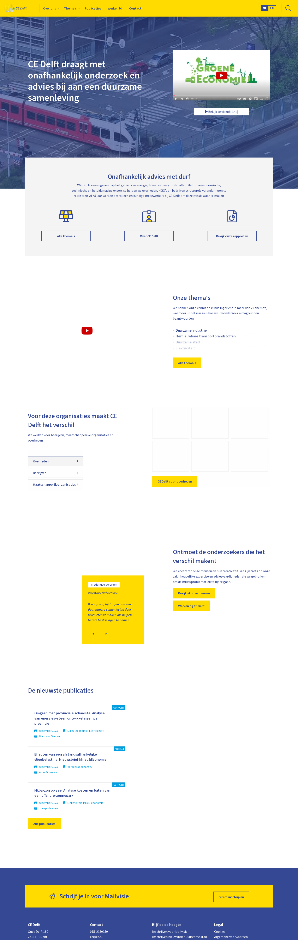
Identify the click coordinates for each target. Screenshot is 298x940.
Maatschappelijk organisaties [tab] (55, 484)
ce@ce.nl (96, 935)
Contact (135, 8)
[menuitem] (50, 8)
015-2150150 (99, 930)
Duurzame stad (188, 342)
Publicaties (93, 8)
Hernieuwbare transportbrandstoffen (206, 336)
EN (272, 8)
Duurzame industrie (191, 330)
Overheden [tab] (55, 461)
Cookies (219, 930)
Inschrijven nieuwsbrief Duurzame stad (179, 935)
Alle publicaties (44, 824)
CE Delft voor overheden (174, 481)
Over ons (49, 8)
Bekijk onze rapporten (232, 236)
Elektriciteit (185, 348)
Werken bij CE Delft (191, 606)
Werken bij (115, 8)
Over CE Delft (149, 236)
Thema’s (70, 8)
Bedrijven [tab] (55, 473)
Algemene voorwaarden (231, 935)
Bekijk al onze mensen (194, 593)
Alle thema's (66, 236)
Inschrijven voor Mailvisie (169, 930)
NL (265, 8)
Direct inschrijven (231, 895)
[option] (87, 582)
